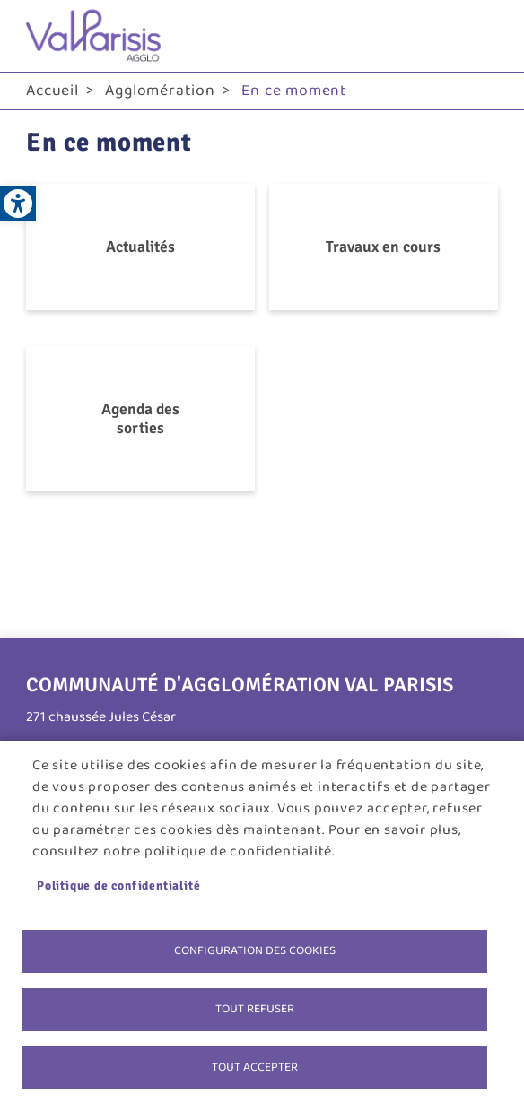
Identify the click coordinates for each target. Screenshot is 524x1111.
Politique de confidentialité (118, 885)
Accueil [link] (52, 90)
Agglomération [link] (159, 90)
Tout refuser (254, 1009)
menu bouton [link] (480, 36)
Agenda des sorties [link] (140, 418)
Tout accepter (255, 1067)
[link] (18, 203)
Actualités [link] (140, 246)
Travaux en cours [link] (383, 246)
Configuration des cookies (255, 950)
